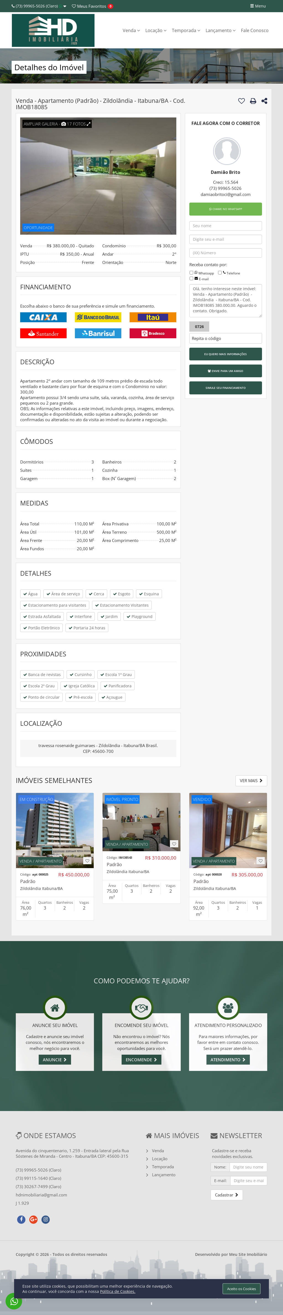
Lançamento (220, 30)
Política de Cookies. (117, 1291)
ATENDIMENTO (228, 1059)
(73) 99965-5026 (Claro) (39, 6)
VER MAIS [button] (251, 780)
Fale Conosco (255, 30)
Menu (258, 6)
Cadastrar (227, 1195)
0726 (199, 326)
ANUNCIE (55, 1059)
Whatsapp (206, 273)
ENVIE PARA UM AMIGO (225, 371)
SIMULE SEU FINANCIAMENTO (226, 388)
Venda (131, 30)
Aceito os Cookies (241, 1288)
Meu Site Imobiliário (248, 1254)
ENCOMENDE (141, 1059)
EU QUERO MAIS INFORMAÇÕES (225, 354)
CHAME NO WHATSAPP (225, 209)
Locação (155, 30)
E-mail (204, 279)
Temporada (186, 30)
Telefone (233, 273)
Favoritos (89, 6)
